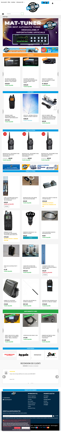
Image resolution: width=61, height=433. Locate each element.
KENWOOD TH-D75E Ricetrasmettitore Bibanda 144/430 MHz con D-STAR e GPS (10, 233)
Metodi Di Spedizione (32, 403)
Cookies (29, 406)
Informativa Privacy (31, 408)
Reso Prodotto (30, 401)
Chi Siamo (30, 399)
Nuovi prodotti (4, 2)
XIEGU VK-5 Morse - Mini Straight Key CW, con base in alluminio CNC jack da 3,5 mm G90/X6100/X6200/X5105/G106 (49, 117)
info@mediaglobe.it (8, 399)
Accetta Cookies (17, 427)
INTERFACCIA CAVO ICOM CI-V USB (30, 335)
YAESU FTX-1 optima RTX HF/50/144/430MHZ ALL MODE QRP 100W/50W (48, 80)
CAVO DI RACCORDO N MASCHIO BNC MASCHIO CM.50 (48, 232)
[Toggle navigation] (3, 14)
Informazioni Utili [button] (19, 2)
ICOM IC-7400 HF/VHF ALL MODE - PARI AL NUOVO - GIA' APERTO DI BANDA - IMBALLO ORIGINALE (12, 337)
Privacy (17, 418)
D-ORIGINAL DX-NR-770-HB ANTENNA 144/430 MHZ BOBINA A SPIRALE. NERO (49, 267)
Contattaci (13, 2)
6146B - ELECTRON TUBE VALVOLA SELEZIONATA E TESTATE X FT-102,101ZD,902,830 (11, 199)
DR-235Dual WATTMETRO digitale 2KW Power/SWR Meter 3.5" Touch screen (10, 80)
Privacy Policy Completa (7, 426)
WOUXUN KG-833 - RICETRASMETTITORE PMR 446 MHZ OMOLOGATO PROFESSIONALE (11, 155)
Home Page (5, 16)
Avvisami (6, 206)
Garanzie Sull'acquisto (32, 397)
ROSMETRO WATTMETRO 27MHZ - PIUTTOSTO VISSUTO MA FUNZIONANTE (49, 337)
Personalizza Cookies (25, 427)
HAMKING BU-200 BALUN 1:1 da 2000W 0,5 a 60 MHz (29, 232)
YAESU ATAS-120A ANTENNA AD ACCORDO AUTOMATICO (29, 301)
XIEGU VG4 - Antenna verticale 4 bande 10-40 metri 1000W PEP (30, 116)
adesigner (33, 427)
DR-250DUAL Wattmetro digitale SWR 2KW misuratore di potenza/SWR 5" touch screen (30, 80)
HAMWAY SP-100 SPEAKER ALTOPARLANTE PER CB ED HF (10, 301)
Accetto (56, 415)
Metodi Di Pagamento (32, 396)
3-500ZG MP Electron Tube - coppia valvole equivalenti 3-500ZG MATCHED (30, 267)
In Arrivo (30, 237)
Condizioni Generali (31, 404)
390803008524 (7, 397)
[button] (28, 383)
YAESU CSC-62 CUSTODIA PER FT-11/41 (10, 266)
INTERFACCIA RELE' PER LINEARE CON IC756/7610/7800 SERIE (30, 198)
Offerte (9, 2)
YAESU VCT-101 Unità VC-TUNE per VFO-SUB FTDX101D (49, 198)
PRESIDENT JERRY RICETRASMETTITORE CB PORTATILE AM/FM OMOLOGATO (11, 116)
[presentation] (5, 32)
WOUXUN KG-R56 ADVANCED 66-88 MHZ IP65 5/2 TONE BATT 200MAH (49, 301)
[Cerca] (13, 14)
